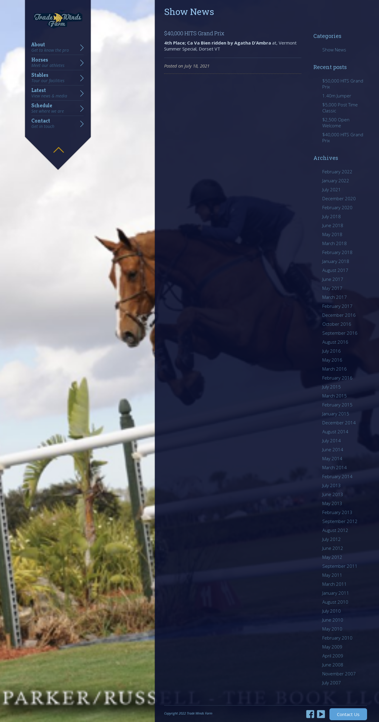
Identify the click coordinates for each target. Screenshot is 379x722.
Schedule (47, 108)
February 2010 (337, 638)
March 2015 (334, 396)
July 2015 (331, 387)
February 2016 (337, 378)
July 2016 (331, 351)
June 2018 (332, 225)
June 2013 (332, 494)
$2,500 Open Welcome (335, 123)
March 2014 (334, 467)
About (50, 47)
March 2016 (334, 369)
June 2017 (332, 279)
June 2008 (332, 665)
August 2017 (335, 270)
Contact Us (348, 714)
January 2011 (335, 593)
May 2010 (332, 629)
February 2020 (337, 207)
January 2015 (335, 414)
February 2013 (337, 512)
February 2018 (337, 252)
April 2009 (332, 656)
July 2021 (331, 189)
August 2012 (335, 530)
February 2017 (337, 306)
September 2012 (340, 521)
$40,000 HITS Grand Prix (194, 33)
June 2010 (332, 620)
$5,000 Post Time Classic (340, 108)
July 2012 (331, 539)
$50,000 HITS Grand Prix (342, 84)
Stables (47, 77)
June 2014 (332, 449)
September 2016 (340, 333)
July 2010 (331, 611)
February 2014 (337, 476)
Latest (49, 93)
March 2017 (334, 297)
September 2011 (340, 566)
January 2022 (335, 180)
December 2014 (339, 423)
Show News (334, 50)
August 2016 (335, 342)
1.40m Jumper (336, 96)
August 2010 (335, 602)
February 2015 (337, 405)
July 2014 (331, 440)
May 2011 (332, 575)
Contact (42, 123)
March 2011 (334, 584)
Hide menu (58, 145)
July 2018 (331, 216)
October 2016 (336, 324)
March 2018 (334, 243)
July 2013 (331, 485)
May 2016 (332, 360)
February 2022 (337, 172)
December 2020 (339, 198)
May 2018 (332, 234)
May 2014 (332, 458)
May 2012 (332, 557)
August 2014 (335, 432)
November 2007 (339, 674)
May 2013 (332, 503)
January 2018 (335, 261)
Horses (47, 62)
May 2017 (332, 288)
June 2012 (332, 548)
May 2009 (332, 647)
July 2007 (331, 683)
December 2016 (339, 315)
